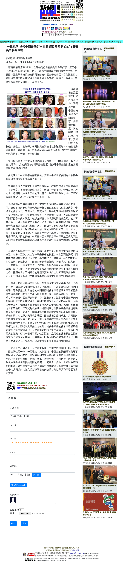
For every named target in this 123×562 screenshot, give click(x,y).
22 (70, 14)
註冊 (70, 32)
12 (64, 12)
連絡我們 (68, 550)
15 (70, 12)
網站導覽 (54, 548)
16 (72, 12)
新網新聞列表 (110, 347)
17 (74, 12)
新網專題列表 (110, 171)
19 (64, 14)
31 (68, 7)
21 (68, 14)
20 (66, 14)
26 (64, 17)
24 (74, 14)
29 (64, 7)
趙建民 (30, 388)
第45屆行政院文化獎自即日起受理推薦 (97, 377)
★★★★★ (46, 442)
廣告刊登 (75, 548)
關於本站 (47, 548)
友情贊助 (47, 550)
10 (74, 9)
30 (66, 7)
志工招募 (54, 550)
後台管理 (75, 550)
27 (66, 17)
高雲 (34, 388)
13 (66, 12)
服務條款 (61, 548)
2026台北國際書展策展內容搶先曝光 (96, 76)
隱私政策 (68, 548)
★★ (17, 442)
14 (68, 12)
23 (72, 14)
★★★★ (35, 442)
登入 (64, 32)
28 (68, 17)
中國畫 (24, 388)
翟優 (44, 388)
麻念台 (39, 388)
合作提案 (61, 550)
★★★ (25, 442)
